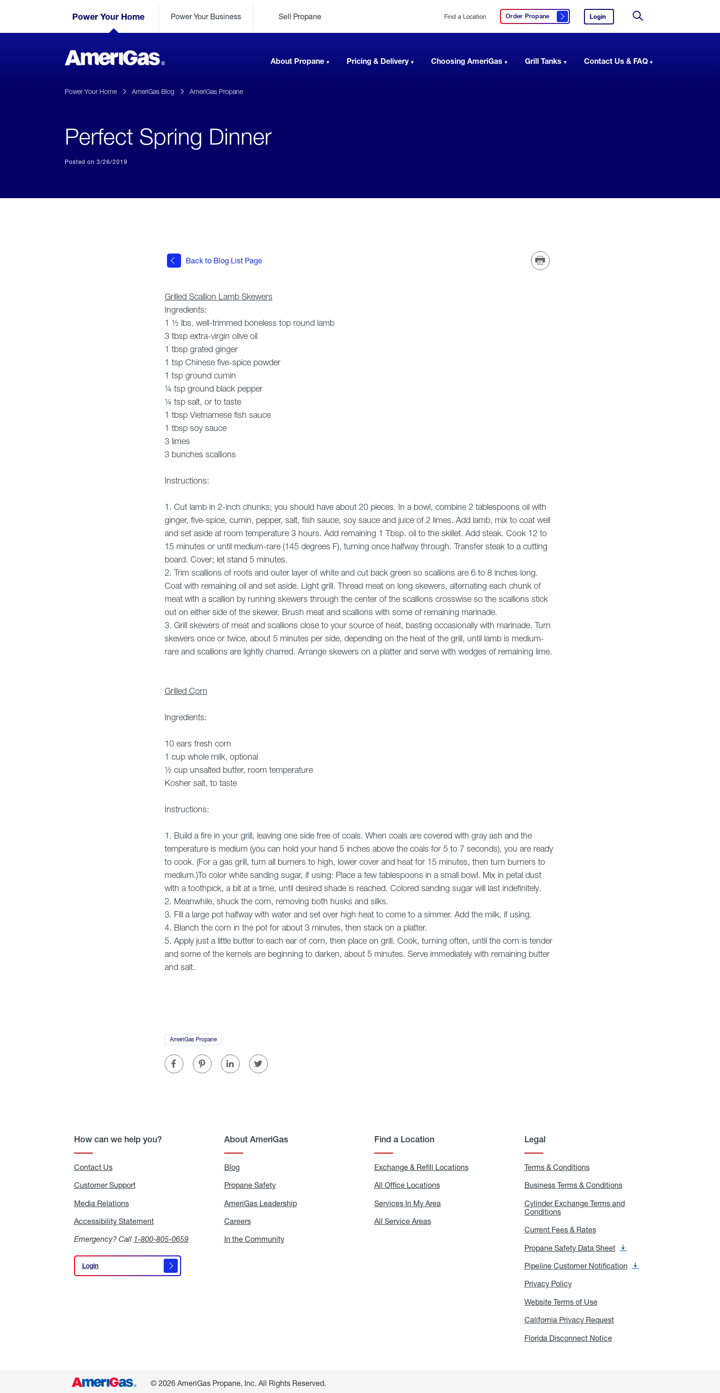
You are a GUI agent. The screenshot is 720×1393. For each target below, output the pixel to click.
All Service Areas (402, 1218)
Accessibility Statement (114, 1218)
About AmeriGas (256, 1136)
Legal (535, 1136)
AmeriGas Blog (153, 91)
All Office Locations (407, 1182)
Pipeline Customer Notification (581, 1263)
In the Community (254, 1236)
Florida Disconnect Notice (568, 1335)
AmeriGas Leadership (260, 1200)
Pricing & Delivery (378, 60)
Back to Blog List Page (214, 259)
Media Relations (101, 1200)
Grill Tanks (543, 60)
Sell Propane (300, 16)
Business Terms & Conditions (573, 1182)
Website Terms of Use (561, 1299)
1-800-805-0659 (161, 1236)
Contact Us (93, 1164)
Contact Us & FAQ (616, 60)
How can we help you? (118, 1136)
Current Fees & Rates (560, 1227)
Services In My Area (407, 1200)
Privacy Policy (548, 1281)
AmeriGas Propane (216, 91)
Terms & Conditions (557, 1164)
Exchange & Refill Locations (421, 1164)
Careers (237, 1218)
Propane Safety (250, 1182)
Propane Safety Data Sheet (575, 1245)
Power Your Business (206, 16)
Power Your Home (108, 16)
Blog (232, 1164)
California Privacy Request (569, 1317)
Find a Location (465, 17)
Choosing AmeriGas (466, 60)
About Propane (297, 60)
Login (602, 18)
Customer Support (105, 1182)
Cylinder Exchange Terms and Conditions (574, 1205)
